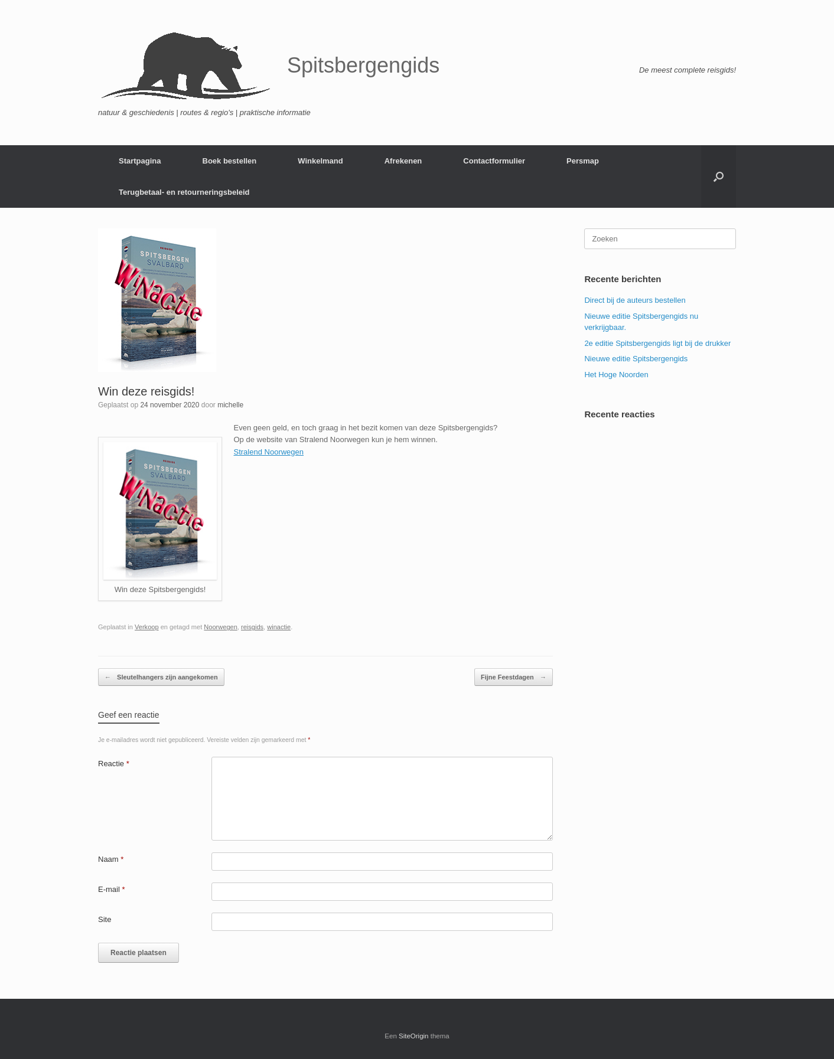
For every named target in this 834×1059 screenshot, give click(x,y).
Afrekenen (403, 160)
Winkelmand (320, 160)
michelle (230, 405)
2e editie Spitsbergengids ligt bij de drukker (657, 343)
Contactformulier (494, 160)
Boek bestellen (230, 160)
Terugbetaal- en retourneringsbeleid (184, 192)
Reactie (113, 763)
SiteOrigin (414, 1036)
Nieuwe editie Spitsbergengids (636, 358)
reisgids (252, 626)
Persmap (582, 160)
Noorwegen (220, 626)
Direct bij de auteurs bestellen (634, 300)
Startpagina (140, 160)
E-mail (111, 889)
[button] (718, 176)
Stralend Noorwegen (269, 451)
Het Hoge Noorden (616, 374)
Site (104, 919)
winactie (279, 626)
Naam (110, 859)
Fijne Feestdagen (513, 677)
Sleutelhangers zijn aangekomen (161, 677)
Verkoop (147, 626)
